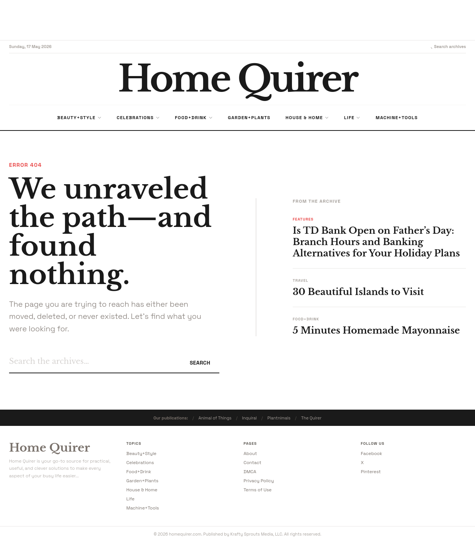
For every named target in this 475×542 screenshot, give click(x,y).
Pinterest (371, 472)
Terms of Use (258, 490)
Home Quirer (49, 448)
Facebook (371, 453)
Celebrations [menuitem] (138, 118)
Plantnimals (278, 418)
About (250, 453)
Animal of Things (215, 418)
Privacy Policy (259, 481)
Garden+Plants (142, 481)
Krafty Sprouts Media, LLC (256, 534)
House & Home (141, 490)
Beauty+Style (141, 453)
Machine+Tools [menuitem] (397, 118)
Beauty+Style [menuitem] (79, 118)
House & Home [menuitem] (307, 118)
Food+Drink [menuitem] (194, 118)
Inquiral (249, 418)
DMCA (250, 472)
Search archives (446, 46)
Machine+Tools (142, 508)
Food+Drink (138, 472)
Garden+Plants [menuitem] (249, 118)
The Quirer (311, 418)
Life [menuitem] (352, 118)
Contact (252, 463)
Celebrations (140, 463)
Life (130, 499)
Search (200, 362)
